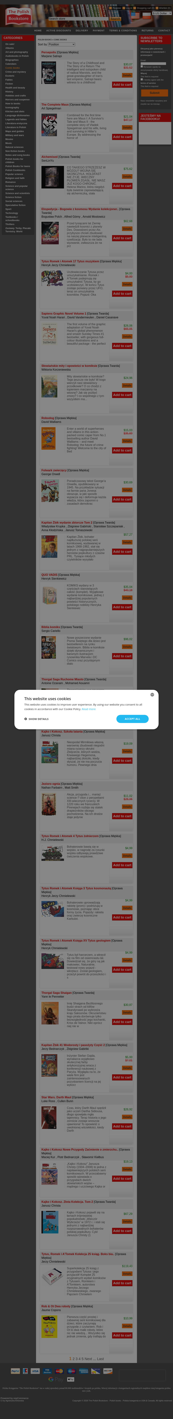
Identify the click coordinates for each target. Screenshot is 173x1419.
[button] (36, 718)
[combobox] (152, 695)
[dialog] (86, 709)
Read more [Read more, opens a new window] (89, 709)
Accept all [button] (132, 718)
